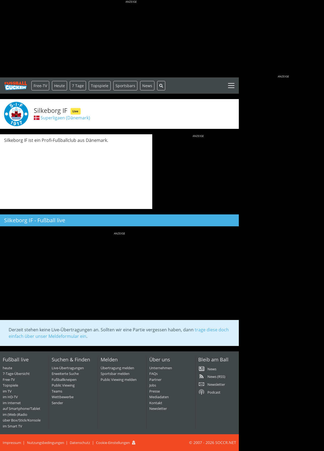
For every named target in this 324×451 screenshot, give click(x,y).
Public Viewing (63, 385)
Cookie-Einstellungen (113, 442)
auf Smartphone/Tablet (21, 408)
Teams (57, 391)
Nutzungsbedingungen (45, 442)
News (147, 85)
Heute (59, 85)
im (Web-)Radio (15, 414)
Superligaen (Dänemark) (65, 118)
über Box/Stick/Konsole (22, 420)
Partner (155, 379)
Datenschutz (80, 442)
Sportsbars (125, 85)
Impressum (12, 442)
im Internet (12, 402)
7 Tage (78, 85)
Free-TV (40, 85)
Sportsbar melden (115, 373)
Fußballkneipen (64, 379)
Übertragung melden (117, 367)
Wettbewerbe (63, 396)
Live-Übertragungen (68, 367)
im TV (7, 391)
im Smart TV (12, 426)
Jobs (152, 385)
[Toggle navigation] (231, 85)
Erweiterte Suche (65, 373)
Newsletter (158, 408)
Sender (57, 402)
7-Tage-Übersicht (16, 373)
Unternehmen (160, 367)
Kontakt (155, 402)
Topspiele (10, 385)
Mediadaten (159, 396)
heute (7, 367)
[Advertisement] (131, 39)
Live (75, 111)
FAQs (153, 373)
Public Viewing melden (119, 379)
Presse (154, 391)
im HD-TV (10, 396)
